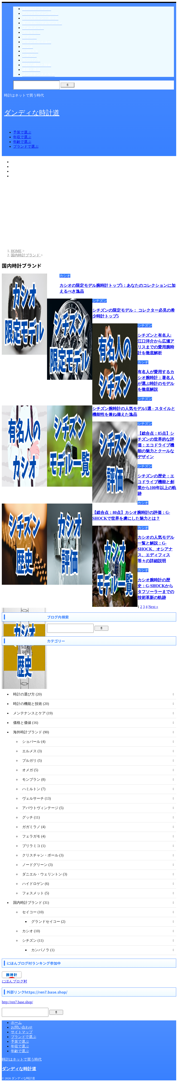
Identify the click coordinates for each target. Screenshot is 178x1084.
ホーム (16, 1022)
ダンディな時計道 (31, 112)
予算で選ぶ (22, 132)
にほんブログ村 (14, 981)
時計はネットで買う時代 (22, 1059)
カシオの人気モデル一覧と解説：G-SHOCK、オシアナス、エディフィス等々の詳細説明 (156, 549)
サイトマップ (22, 1032)
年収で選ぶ (22, 137)
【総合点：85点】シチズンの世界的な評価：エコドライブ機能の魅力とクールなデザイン (156, 445)
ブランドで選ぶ (25, 146)
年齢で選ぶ (22, 142)
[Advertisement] (89, 213)
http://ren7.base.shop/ (17, 1002)
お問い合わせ (22, 1027)
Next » (153, 607)
